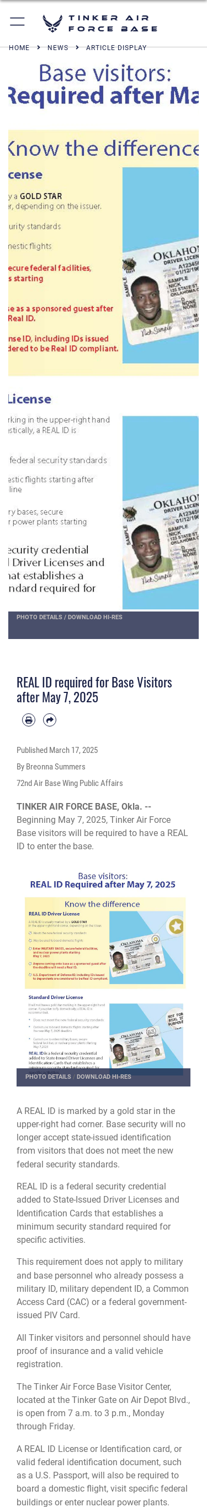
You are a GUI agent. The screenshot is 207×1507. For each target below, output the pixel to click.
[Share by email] (49, 720)
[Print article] (28, 720)
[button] (18, 23)
